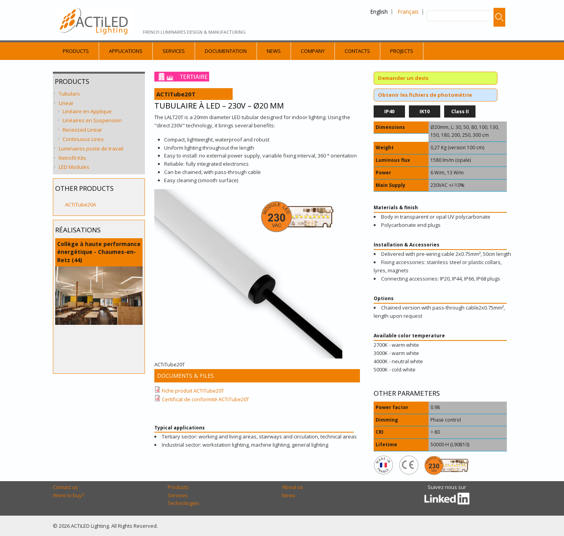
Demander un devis (403, 77)
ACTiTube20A (80, 204)
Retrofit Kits (72, 157)
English (379, 11)
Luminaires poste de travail (91, 148)
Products (76, 50)
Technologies (183, 503)
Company (313, 50)
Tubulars (69, 93)
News (274, 50)
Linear (66, 103)
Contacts (357, 50)
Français (408, 11)
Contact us (65, 487)
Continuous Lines (83, 139)
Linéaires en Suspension (92, 120)
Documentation (226, 50)
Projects (401, 50)
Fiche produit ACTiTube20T (193, 390)
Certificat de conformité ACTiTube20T (205, 399)
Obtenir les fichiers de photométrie (425, 94)
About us (292, 487)
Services (174, 50)
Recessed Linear (82, 129)
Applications (126, 50)
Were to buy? (68, 495)
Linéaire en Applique (87, 111)
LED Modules (74, 166)
